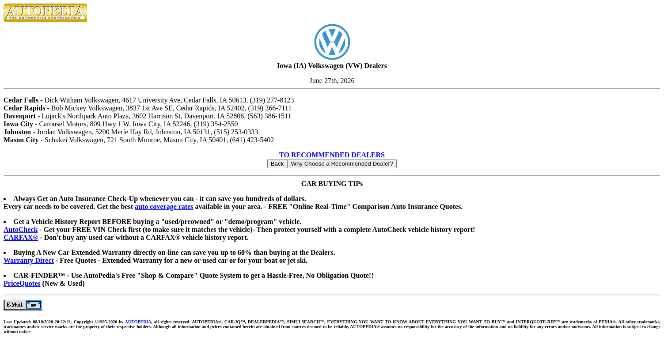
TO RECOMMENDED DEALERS (332, 155)
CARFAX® (21, 237)
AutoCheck (21, 229)
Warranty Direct (29, 260)
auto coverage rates (164, 206)
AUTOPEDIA (138, 321)
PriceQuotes (22, 283)
